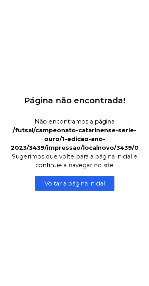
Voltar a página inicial (75, 183)
